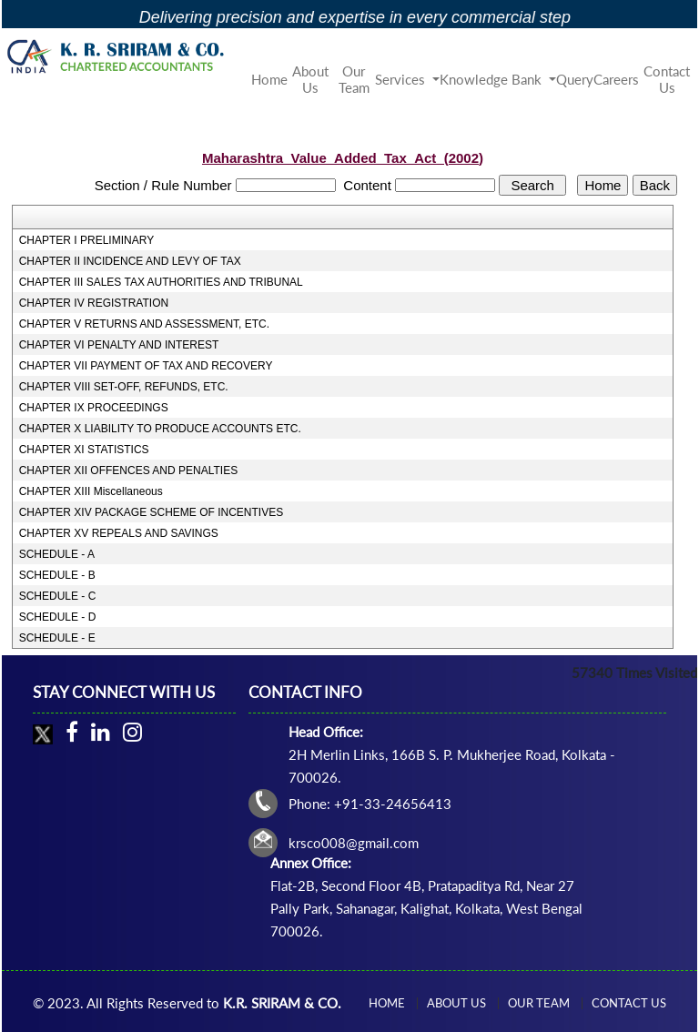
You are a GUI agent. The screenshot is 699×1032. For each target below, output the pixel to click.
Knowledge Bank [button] (492, 79)
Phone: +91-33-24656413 (370, 803)
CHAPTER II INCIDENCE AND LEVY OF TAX (130, 261)
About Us (310, 79)
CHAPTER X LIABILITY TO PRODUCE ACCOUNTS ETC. (160, 428)
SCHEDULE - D (57, 617)
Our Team (354, 79)
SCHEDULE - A (57, 554)
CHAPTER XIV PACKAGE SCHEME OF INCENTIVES (151, 512)
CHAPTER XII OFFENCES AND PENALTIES (128, 470)
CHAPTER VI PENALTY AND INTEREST (119, 345)
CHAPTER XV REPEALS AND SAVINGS (118, 533)
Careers (616, 79)
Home (269, 79)
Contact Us (666, 79)
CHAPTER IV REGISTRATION (93, 303)
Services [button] (402, 79)
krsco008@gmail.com (354, 843)
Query (574, 79)
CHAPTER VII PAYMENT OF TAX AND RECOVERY (146, 365)
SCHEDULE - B (57, 575)
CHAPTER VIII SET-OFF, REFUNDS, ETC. (123, 386)
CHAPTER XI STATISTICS (84, 449)
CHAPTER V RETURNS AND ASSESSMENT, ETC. (144, 324)
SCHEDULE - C (57, 596)
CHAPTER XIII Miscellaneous (91, 491)
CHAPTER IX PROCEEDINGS (93, 407)
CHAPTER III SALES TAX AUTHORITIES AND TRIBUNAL (161, 282)
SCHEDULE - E (57, 638)
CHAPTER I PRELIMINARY (86, 240)
